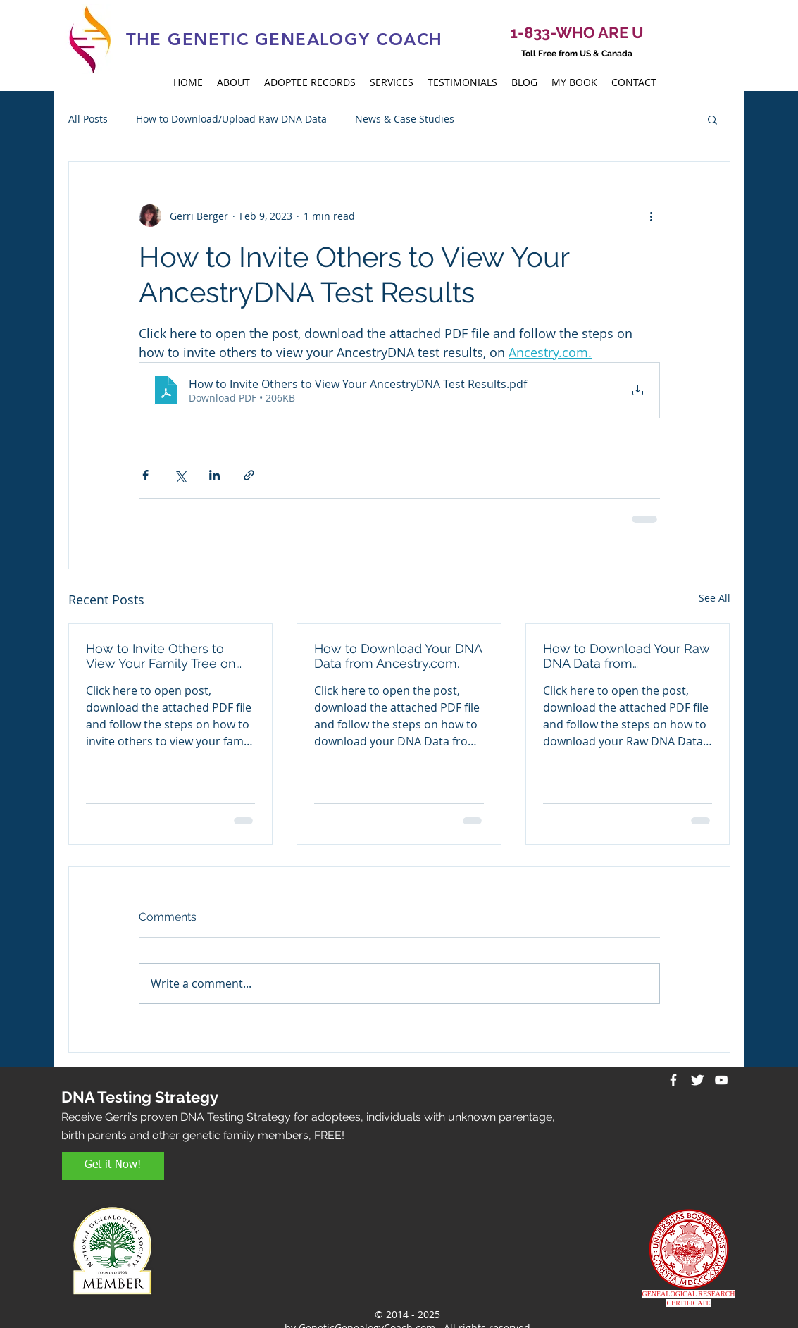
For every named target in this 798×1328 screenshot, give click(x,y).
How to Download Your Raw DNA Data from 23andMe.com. (626, 656)
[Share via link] (249, 475)
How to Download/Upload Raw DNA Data (231, 118)
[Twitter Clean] (697, 1080)
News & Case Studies (404, 118)
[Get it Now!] (113, 1166)
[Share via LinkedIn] (214, 475)
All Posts (88, 118)
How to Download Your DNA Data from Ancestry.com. (398, 656)
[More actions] (651, 215)
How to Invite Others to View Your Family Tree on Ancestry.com (161, 656)
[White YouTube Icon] (721, 1080)
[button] (712, 119)
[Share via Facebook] (145, 475)
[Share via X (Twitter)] (180, 475)
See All (714, 597)
